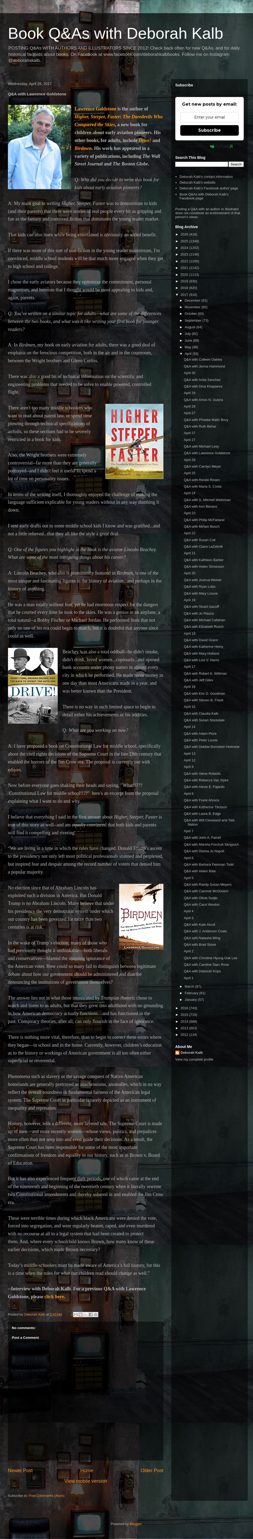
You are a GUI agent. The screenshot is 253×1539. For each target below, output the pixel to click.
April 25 (189, 473)
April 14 (189, 727)
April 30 (189, 373)
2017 (185, 295)
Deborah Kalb (192, 1053)
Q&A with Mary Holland (201, 653)
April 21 (189, 553)
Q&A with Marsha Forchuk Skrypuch (211, 844)
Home (86, 1470)
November (193, 307)
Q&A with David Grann (201, 640)
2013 (185, 1028)
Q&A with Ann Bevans (200, 506)
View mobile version (85, 1481)
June (189, 340)
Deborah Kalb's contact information (206, 177)
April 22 (189, 533)
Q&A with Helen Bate (200, 871)
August (190, 327)
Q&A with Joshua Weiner (203, 580)
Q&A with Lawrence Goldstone (207, 453)
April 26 (189, 460)
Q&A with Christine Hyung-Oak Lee (210, 958)
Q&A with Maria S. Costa (202, 486)
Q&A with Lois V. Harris (201, 660)
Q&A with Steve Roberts (202, 774)
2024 (185, 248)
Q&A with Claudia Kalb (201, 713)
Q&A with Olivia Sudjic (201, 898)
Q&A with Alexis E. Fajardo (204, 787)
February (192, 993)
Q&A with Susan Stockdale (204, 720)
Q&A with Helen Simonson (204, 566)
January (191, 1000)
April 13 (189, 754)
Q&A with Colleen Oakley (203, 359)
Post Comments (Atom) (47, 1496)
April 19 (189, 600)
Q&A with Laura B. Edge (202, 814)
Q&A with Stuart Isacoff (201, 607)
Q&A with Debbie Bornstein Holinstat (211, 747)
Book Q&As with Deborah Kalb (115, 33)
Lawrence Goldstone (95, 108)
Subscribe (209, 130)
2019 (185, 281)
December (193, 300)
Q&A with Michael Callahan (204, 620)
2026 (185, 234)
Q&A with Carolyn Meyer (202, 466)
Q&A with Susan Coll (199, 540)
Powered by (209, 146)
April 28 (189, 406)
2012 (185, 1035)
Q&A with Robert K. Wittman (205, 673)
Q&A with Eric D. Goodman (204, 693)
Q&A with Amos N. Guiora (203, 400)
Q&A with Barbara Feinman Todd (208, 864)
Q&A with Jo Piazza (198, 613)
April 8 (188, 794)
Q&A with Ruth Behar (200, 426)
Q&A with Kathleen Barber (203, 560)
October (191, 314)
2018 (185, 288)
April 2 (188, 951)
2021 (185, 268)
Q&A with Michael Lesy (201, 446)
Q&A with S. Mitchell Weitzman (207, 500)
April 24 (189, 493)
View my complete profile (194, 1059)
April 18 (189, 633)
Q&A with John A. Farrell (202, 838)
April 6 (188, 858)
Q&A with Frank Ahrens (201, 800)
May (188, 347)
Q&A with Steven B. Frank (203, 700)
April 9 (188, 767)
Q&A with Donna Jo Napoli (204, 851)
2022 (185, 261)
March (190, 986)
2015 (185, 1015)
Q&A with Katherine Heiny (203, 647)
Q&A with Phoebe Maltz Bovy (206, 420)
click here (54, 1296)
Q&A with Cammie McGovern (206, 891)
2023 (185, 254)
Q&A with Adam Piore (200, 734)
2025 (185, 241)
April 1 (188, 978)
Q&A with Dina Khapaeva (203, 386)
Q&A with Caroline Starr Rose (206, 965)
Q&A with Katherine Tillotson (205, 807)
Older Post (152, 1470)
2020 (185, 275)
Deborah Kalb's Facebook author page (208, 188)
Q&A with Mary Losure (201, 593)
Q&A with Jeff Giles (198, 680)
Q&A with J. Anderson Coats (205, 931)
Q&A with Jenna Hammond (204, 366)
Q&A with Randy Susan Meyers (207, 884)
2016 (185, 1008)
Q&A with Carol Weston (202, 904)
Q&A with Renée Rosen (202, 480)
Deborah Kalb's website (197, 182)
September (193, 320)
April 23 (189, 513)
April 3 (188, 918)
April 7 (188, 831)
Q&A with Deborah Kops (202, 971)
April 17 (189, 667)
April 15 (189, 707)
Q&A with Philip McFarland (204, 520)
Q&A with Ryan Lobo (199, 587)
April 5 (188, 878)
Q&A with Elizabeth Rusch (203, 627)
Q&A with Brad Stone (200, 945)
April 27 (189, 413)
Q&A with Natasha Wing (202, 938)
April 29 (189, 393)
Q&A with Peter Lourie (200, 740)
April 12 (189, 760)
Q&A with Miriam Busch (202, 526)
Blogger (135, 1524)
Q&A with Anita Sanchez (202, 380)
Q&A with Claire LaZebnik (203, 546)
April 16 (189, 687)
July (188, 334)
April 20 (189, 573)
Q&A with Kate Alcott (199, 925)
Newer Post (20, 1470)
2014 (185, 1021)
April (189, 354)
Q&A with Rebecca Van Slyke (206, 780)
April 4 (188, 911)
